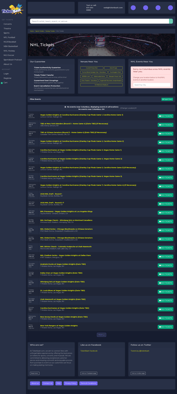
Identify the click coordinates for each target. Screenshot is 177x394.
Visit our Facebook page (89, 373)
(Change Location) (128, 108)
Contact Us (47, 383)
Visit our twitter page (138, 373)
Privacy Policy (70, 383)
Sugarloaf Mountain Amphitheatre (111, 80)
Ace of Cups (113, 68)
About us (35, 383)
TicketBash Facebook (88, 351)
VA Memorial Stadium (101, 85)
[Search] (99, 21)
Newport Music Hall (115, 76)
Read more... (34, 373)
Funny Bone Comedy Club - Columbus (94, 72)
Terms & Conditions (88, 383)
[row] (101, 115)
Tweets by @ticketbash (140, 351)
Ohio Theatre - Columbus (89, 80)
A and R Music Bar (92, 68)
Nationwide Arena (99, 76)
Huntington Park (115, 72)
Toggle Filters (167, 99)
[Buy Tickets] (165, 116)
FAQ (58, 383)
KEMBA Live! (86, 76)
